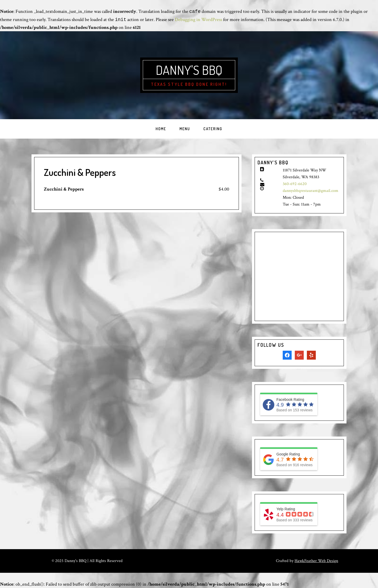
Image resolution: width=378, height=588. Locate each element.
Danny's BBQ (189, 70)
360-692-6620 (295, 184)
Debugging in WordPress (198, 20)
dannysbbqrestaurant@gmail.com (310, 190)
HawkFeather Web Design (316, 561)
